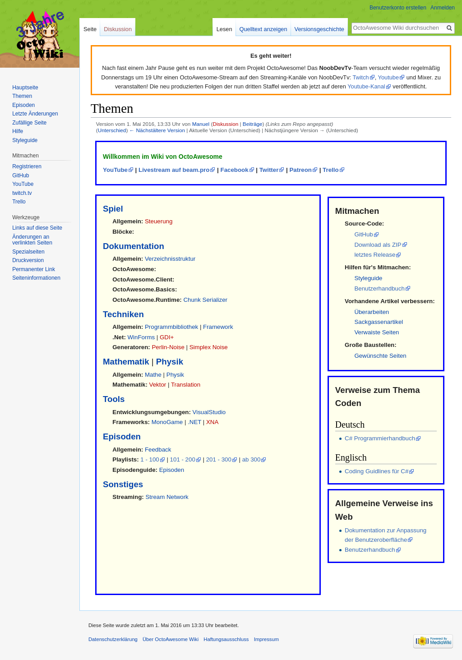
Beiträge (253, 124)
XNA (212, 422)
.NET (194, 422)
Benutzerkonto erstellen (398, 8)
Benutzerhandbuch (379, 288)
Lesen (224, 29)
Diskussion (225, 124)
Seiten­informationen (36, 278)
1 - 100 (149, 459)
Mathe (153, 374)
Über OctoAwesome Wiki (171, 639)
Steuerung (158, 221)
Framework (218, 326)
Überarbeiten (371, 312)
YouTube (115, 169)
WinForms (141, 337)
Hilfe (17, 131)
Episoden (122, 436)
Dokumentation (133, 246)
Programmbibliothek (171, 326)
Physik (169, 361)
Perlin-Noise (168, 347)
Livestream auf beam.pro (174, 169)
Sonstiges (123, 484)
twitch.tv (22, 193)
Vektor (157, 384)
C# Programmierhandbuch (380, 438)
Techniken (123, 314)
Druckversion (28, 260)
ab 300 (251, 459)
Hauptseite (25, 87)
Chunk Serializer (205, 299)
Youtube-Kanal (366, 86)
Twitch (360, 77)
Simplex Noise (208, 347)
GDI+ (167, 337)
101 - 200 (182, 459)
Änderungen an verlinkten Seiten (32, 240)
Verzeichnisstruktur (170, 258)
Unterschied (112, 130)
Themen (22, 96)
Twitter (269, 169)
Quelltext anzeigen (263, 29)
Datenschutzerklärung (113, 639)
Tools (114, 399)
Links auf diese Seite (37, 228)
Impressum (266, 639)
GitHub (363, 234)
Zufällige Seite (29, 123)
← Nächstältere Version (157, 130)
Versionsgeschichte (319, 29)
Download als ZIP (377, 244)
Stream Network (166, 497)
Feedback (158, 449)
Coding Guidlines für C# (376, 471)
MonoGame (167, 422)
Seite (90, 29)
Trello (330, 169)
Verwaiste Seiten (376, 332)
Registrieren (27, 166)
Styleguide (368, 278)
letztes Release (374, 254)
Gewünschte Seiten (380, 355)
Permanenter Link (33, 269)
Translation (185, 384)
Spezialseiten (28, 252)
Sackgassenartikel (378, 321)
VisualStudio (209, 412)
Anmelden (442, 8)
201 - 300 (218, 459)
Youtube (388, 77)
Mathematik (126, 361)
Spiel (113, 208)
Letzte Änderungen (35, 114)
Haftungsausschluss (226, 639)
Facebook (235, 169)
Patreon (300, 169)
